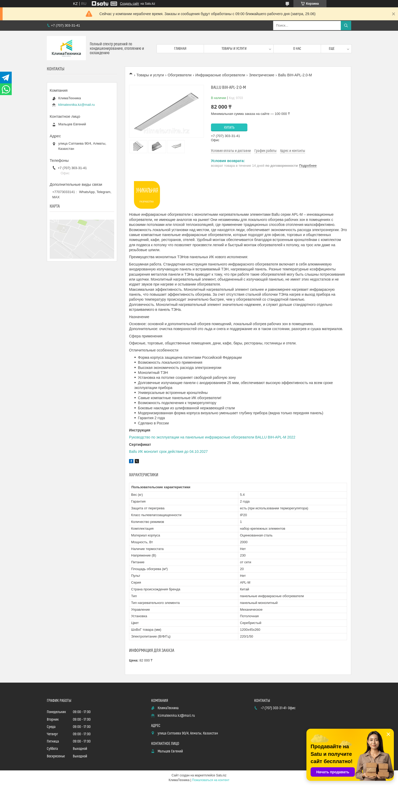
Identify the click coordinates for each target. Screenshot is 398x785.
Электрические (261, 75)
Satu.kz (221, 775)
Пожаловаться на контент (210, 780)
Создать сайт (129, 3)
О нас (297, 49)
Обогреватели (180, 75)
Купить (229, 128)
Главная (180, 49)
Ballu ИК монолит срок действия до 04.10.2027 (168, 451)
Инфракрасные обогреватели (220, 75)
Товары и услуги (234, 49)
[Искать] (346, 25)
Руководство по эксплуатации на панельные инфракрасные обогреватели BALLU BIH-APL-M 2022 (212, 437)
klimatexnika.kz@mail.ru (76, 105)
